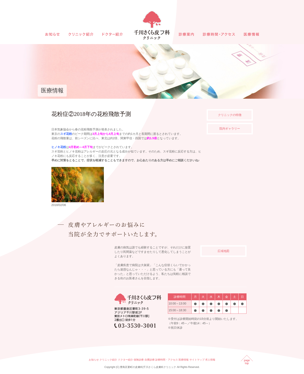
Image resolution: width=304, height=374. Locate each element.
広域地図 (223, 251)
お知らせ (94, 359)
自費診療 (150, 359)
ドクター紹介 (125, 359)
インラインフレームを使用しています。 (82, 286)
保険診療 (139, 359)
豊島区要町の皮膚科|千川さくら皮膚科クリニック (148, 367)
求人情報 (210, 359)
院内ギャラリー (229, 128)
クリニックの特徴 (229, 115)
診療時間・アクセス (166, 359)
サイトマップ (197, 359)
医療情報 (184, 359)
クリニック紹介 (108, 359)
